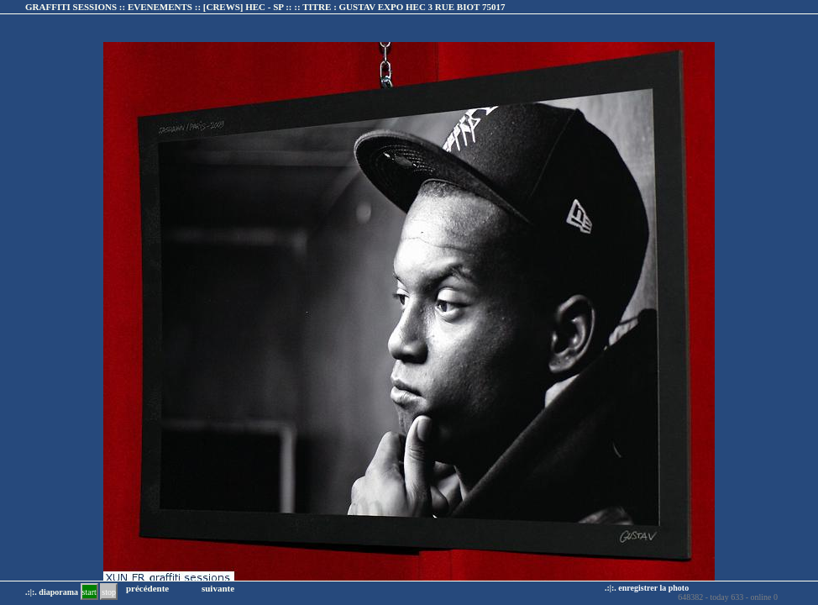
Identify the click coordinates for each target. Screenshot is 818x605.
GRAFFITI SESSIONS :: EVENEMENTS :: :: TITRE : (265, 7)
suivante (218, 588)
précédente (147, 588)
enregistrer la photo (653, 587)
